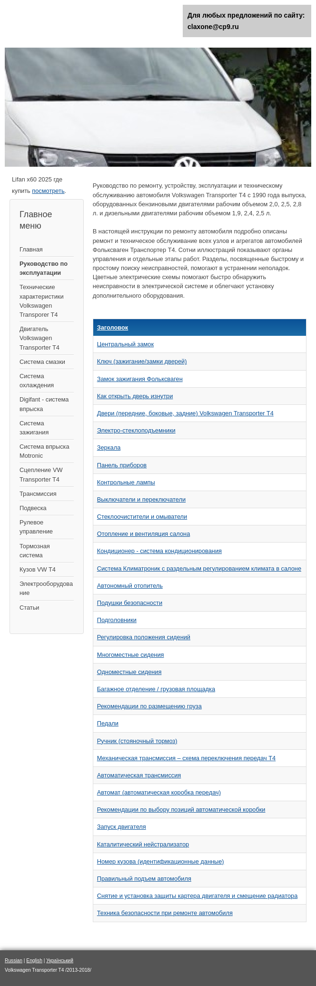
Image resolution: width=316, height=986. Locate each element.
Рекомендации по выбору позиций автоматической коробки (181, 809)
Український (59, 960)
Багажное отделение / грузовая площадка (156, 689)
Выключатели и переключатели (141, 499)
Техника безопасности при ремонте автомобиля (165, 912)
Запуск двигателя (121, 826)
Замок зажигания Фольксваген (140, 378)
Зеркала (109, 447)
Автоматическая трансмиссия (139, 775)
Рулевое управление (36, 527)
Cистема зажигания (34, 428)
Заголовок (112, 327)
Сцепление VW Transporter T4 (41, 474)
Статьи (29, 607)
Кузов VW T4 (38, 569)
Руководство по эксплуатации (44, 268)
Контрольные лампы (126, 482)
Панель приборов (122, 465)
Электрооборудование (46, 588)
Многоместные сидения (130, 654)
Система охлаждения (37, 380)
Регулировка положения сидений (143, 637)
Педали (107, 723)
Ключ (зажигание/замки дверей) (142, 361)
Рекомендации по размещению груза (149, 706)
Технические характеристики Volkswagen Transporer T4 (42, 300)
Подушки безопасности (129, 602)
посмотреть (48, 190)
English (34, 960)
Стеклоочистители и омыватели (142, 516)
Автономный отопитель (130, 585)
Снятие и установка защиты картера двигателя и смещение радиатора (197, 895)
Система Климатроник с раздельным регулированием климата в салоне (199, 568)
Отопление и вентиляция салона (143, 533)
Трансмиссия (38, 493)
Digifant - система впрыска (44, 404)
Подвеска (33, 508)
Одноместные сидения (129, 671)
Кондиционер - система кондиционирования (159, 550)
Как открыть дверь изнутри (135, 396)
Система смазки (42, 361)
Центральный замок (125, 344)
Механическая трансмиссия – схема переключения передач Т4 (186, 758)
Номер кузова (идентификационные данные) (160, 861)
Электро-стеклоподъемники (136, 430)
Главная (31, 249)
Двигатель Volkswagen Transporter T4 (39, 338)
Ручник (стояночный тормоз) (137, 741)
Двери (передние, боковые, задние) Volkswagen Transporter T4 (185, 413)
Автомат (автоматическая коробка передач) (159, 792)
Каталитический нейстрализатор (143, 844)
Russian (13, 960)
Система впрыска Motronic (44, 451)
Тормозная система (35, 551)
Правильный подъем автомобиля (144, 878)
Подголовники (117, 620)
